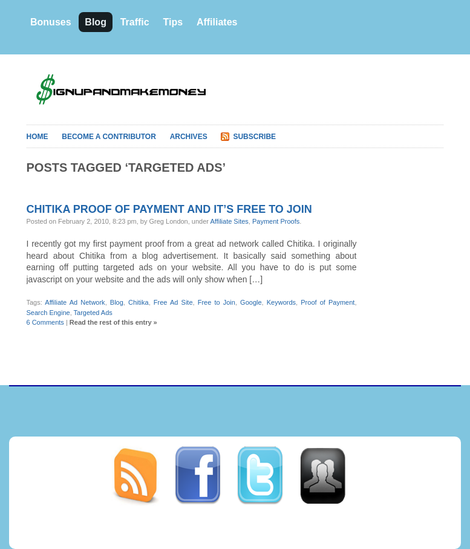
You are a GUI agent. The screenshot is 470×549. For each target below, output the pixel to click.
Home (37, 136)
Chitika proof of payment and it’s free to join (169, 209)
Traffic (134, 22)
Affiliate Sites (229, 221)
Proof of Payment (327, 302)
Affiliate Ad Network (75, 302)
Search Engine (48, 312)
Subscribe (254, 136)
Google (250, 302)
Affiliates (217, 22)
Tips (173, 22)
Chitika (138, 302)
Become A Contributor (109, 136)
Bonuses (50, 22)
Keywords (281, 302)
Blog (95, 22)
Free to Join (216, 302)
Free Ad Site (173, 302)
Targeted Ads (93, 312)
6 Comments (45, 322)
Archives (188, 136)
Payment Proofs (275, 221)
